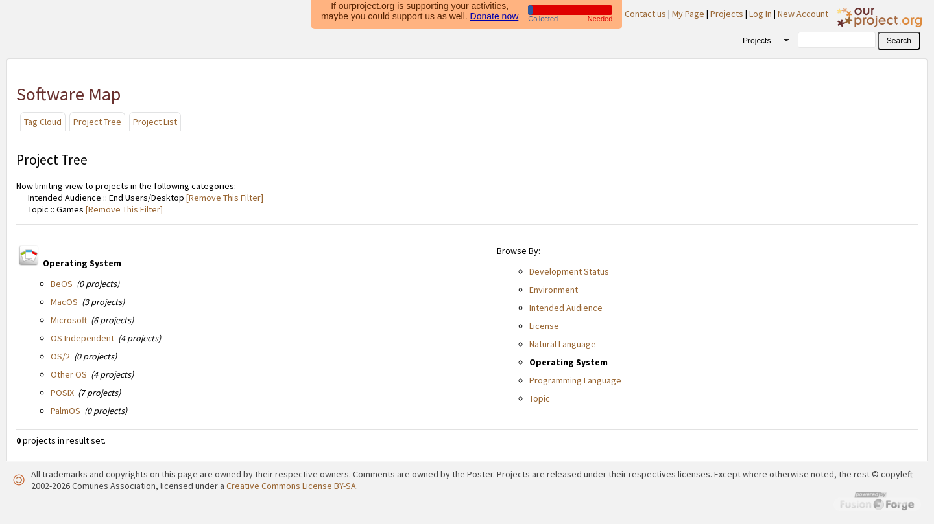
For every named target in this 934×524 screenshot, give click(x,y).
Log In (760, 13)
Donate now (494, 13)
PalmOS (65, 410)
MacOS (64, 302)
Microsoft (69, 320)
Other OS (69, 374)
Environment (553, 289)
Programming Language (575, 380)
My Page (688, 13)
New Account (803, 13)
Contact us (645, 13)
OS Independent (82, 338)
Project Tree (97, 122)
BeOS (62, 284)
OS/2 (60, 356)
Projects (726, 13)
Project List (155, 122)
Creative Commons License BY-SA (291, 486)
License (544, 326)
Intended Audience (566, 307)
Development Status (569, 271)
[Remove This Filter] (223, 197)
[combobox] (761, 40)
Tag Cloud (43, 122)
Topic (539, 398)
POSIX (62, 392)
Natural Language (562, 344)
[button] (899, 41)
